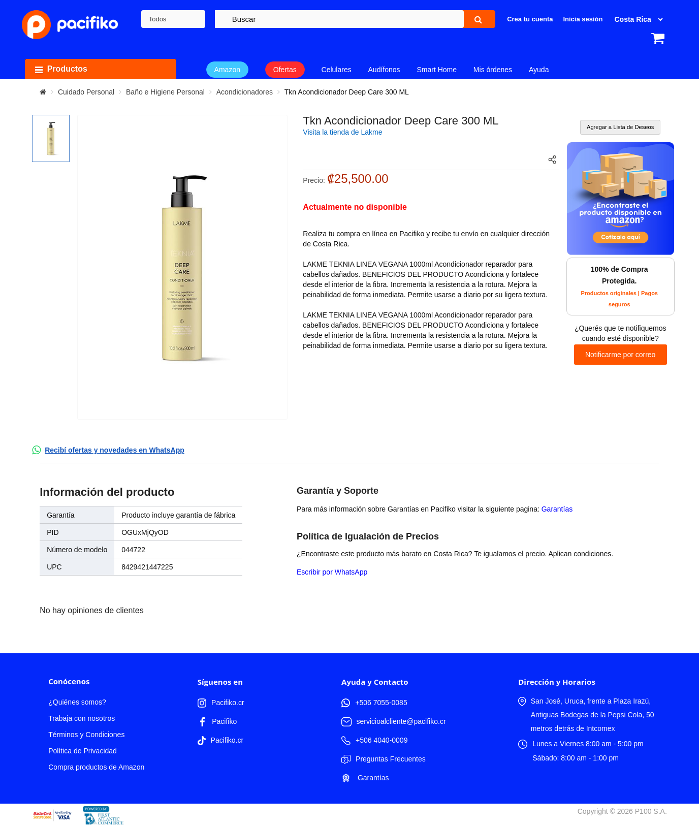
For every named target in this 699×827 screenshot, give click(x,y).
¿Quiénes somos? (77, 702)
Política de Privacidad (82, 751)
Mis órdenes (492, 70)
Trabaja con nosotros (81, 718)
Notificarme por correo (620, 355)
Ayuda (539, 70)
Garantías (557, 509)
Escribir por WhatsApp (332, 572)
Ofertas (285, 70)
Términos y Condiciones (86, 734)
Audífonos (384, 70)
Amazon (227, 70)
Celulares (337, 70)
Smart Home (437, 70)
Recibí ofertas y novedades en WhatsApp (114, 450)
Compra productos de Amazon (96, 767)
